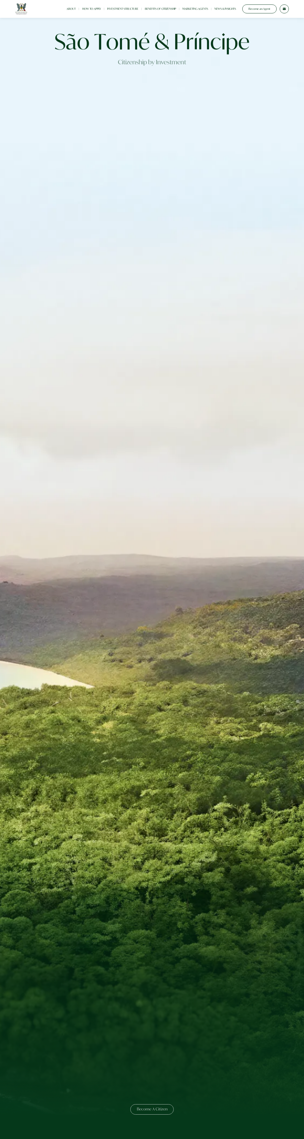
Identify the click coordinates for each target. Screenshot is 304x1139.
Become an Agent (259, 9)
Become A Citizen (152, 1109)
